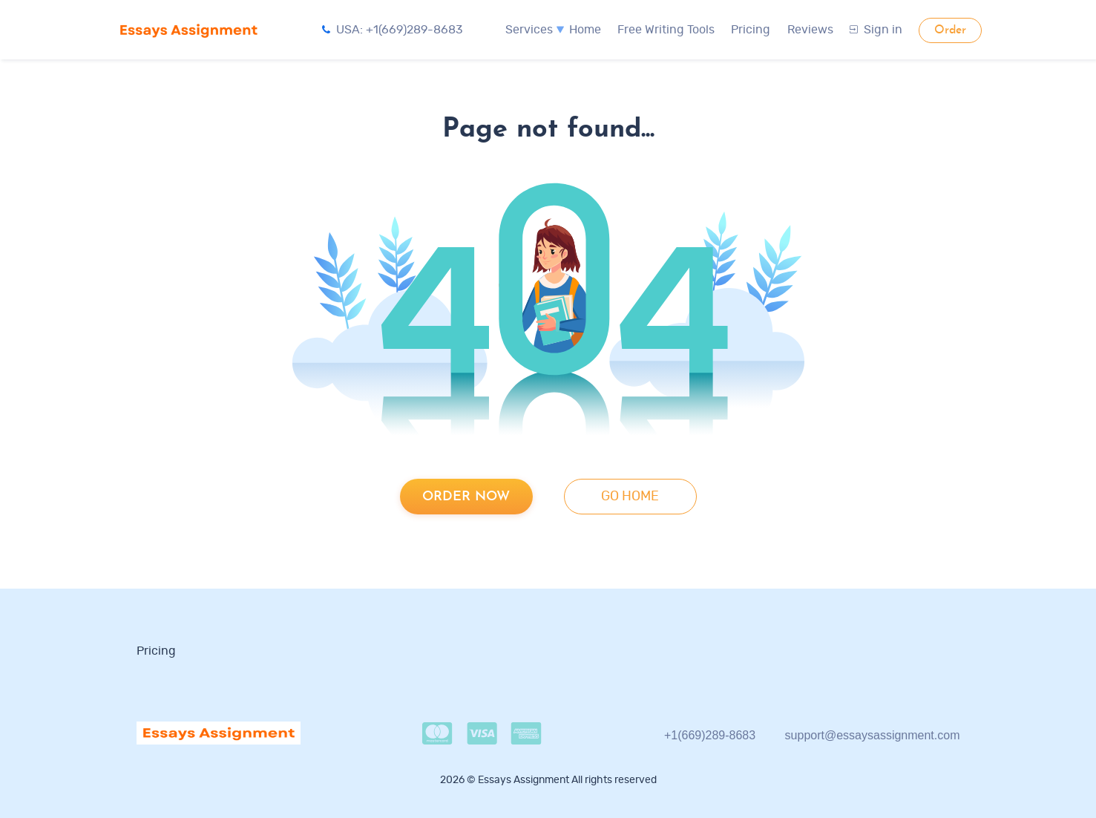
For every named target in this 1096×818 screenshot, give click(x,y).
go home (630, 496)
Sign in (876, 30)
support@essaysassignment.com (872, 735)
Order (950, 30)
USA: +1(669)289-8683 (392, 30)
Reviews (810, 30)
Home (585, 30)
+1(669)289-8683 (709, 735)
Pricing (750, 30)
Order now (466, 497)
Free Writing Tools (666, 30)
